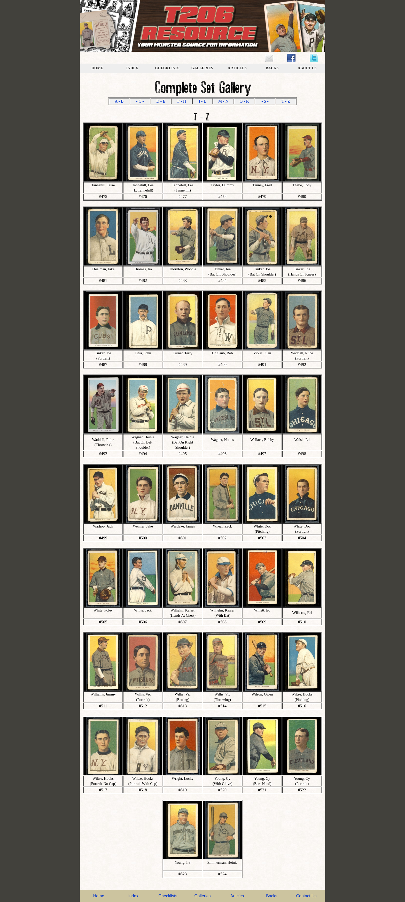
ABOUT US (307, 68)
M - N (223, 101)
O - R (244, 101)
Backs (271, 896)
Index (133, 896)
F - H (181, 101)
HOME (97, 68)
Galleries (202, 896)
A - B (119, 101)
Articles (237, 896)
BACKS (272, 68)
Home (98, 896)
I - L (202, 101)
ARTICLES (237, 68)
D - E (160, 101)
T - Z (286, 101)
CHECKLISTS (167, 68)
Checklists (168, 896)
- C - (140, 101)
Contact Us (306, 896)
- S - (265, 101)
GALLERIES (202, 68)
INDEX (132, 68)
